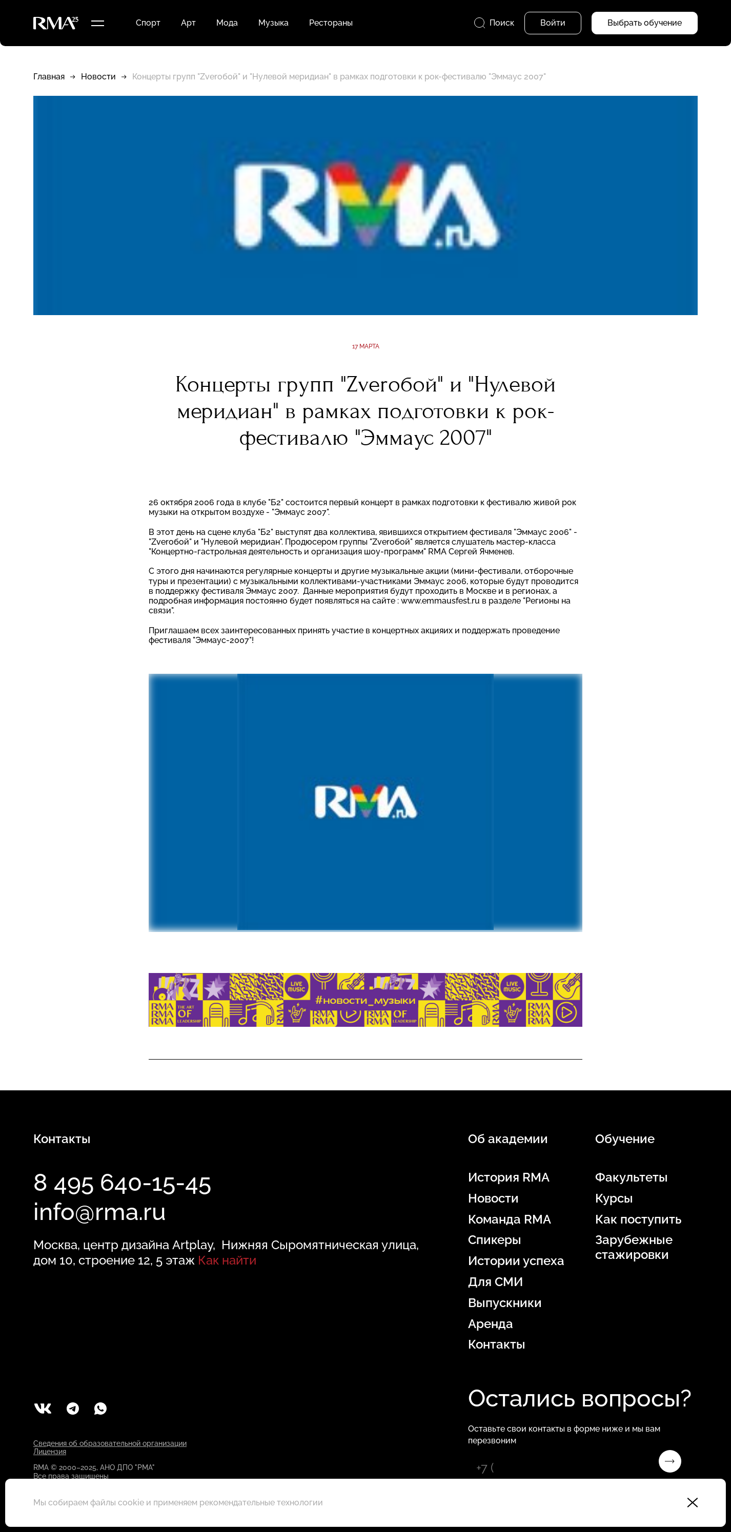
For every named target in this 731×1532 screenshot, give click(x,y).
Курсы (614, 1198)
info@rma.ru (99, 1212)
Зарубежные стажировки (634, 1247)
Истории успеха (516, 1261)
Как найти (227, 1260)
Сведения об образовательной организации (110, 1443)
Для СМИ (495, 1282)
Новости (98, 76)
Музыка (273, 23)
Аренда (490, 1324)
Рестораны (331, 23)
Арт (188, 23)
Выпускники (505, 1303)
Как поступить (638, 1219)
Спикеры (494, 1240)
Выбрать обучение (644, 23)
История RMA (509, 1177)
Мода (227, 23)
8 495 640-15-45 (122, 1182)
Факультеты (631, 1177)
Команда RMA (509, 1219)
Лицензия (49, 1451)
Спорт (148, 23)
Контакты (496, 1344)
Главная (49, 76)
